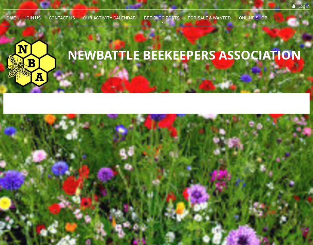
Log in (304, 6)
